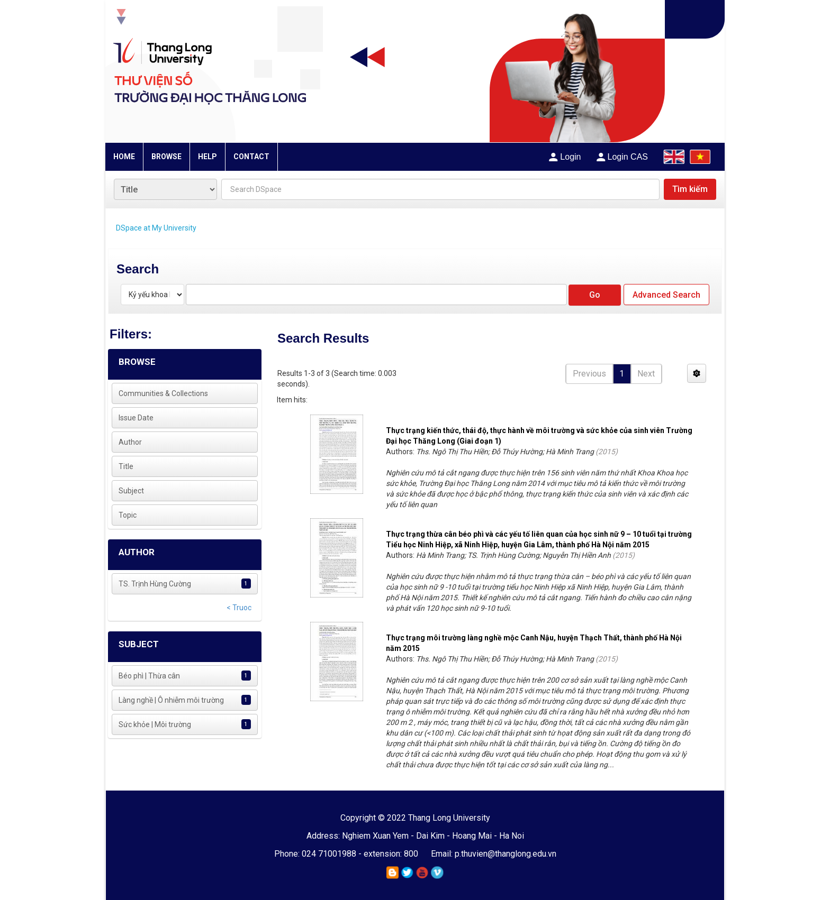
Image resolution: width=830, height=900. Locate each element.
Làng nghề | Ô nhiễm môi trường (171, 700)
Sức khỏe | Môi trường (155, 724)
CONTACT (251, 156)
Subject (131, 490)
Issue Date (136, 418)
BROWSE (166, 156)
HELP (207, 156)
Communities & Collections (163, 393)
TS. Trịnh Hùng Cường (155, 584)
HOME (124, 156)
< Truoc (239, 607)
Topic (128, 515)
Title (126, 466)
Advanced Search (666, 295)
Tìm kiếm (690, 189)
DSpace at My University (156, 228)
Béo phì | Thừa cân (149, 676)
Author (130, 442)
